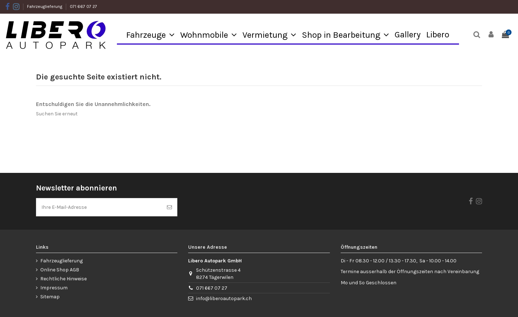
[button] (150, 34)
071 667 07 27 (83, 6)
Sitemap (50, 297)
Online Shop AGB (59, 270)
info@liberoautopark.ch (224, 298)
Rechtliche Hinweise (63, 279)
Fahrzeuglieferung (45, 6)
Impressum (54, 288)
